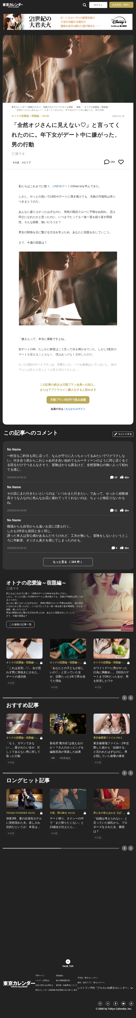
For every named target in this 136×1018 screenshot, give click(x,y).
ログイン (98, 5)
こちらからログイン (74, 408)
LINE (56, 186)
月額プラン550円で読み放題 (68, 399)
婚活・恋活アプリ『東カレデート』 (92, 983)
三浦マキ (18, 154)
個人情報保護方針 (63, 980)
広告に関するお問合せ (44, 985)
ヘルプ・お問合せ (42, 980)
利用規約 (59, 976)
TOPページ (39, 976)
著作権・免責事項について (66, 985)
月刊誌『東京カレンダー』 (88, 978)
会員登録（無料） (121, 4)
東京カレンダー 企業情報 (45, 990)
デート (66, 186)
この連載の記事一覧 (20, 624)
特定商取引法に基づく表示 (66, 990)
